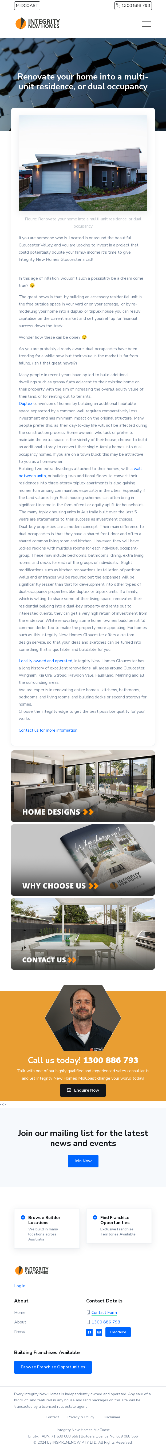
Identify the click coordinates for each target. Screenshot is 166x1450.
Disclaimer (111, 1417)
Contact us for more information (48, 730)
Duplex (26, 403)
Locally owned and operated (45, 661)
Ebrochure (118, 1332)
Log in (19, 1286)
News (19, 1331)
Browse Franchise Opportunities (53, 1367)
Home (20, 1312)
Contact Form (104, 1312)
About (20, 1322)
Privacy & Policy (81, 1417)
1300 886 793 (133, 6)
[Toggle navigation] (146, 24)
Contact (52, 1417)
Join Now (83, 1161)
